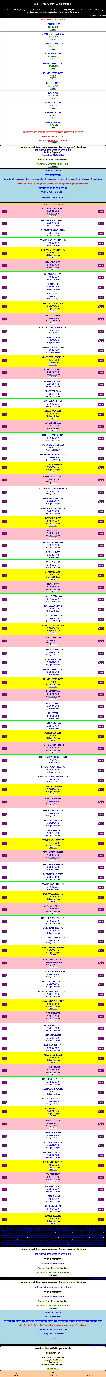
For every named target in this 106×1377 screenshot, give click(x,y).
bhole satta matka (18, 1242)
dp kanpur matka (80, 1246)
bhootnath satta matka (25, 1239)
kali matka (31, 1227)
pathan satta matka (46, 1235)
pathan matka (76, 1227)
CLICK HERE (53, 142)
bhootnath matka (10, 1230)
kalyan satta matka (30, 1242)
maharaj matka (94, 1227)
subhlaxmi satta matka (22, 1235)
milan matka (42, 1230)
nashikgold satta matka (84, 1242)
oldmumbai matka (30, 1233)
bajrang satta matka (42, 1242)
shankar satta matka (65, 1233)
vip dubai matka (85, 1244)
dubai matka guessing (50, 1244)
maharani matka (11, 1228)
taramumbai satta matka (50, 1237)
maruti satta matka (59, 1235)
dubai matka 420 (74, 1244)
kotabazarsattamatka (22, 1244)
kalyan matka (68, 1232)
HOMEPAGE (53, 1369)
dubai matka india (62, 1244)
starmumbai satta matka (26, 1240)
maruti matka (85, 1227)
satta (31, 1244)
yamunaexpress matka (23, 1230)
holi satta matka (78, 1239)
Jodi (4, 212)
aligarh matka (101, 1230)
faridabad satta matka (96, 1237)
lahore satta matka (55, 1239)
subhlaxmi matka (58, 1227)
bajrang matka (77, 1232)
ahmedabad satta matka (82, 1240)
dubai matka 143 (95, 1244)
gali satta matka (10, 1235)
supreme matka (18, 1232)
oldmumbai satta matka (8, 1244)
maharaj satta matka (71, 1235)
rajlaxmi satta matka (12, 1240)
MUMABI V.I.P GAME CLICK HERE (53, 141)
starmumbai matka (90, 1230)
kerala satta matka (53, 1233)
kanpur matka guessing (34, 1246)
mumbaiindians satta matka (67, 1237)
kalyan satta (62, 1246)
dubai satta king (38, 1244)
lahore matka (34, 1230)
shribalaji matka (41, 1227)
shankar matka (14, 1227)
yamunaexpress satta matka (40, 1239)
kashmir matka (87, 1232)
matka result (45, 1246)
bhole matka (59, 1232)
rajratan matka (59, 1230)
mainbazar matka (18, 1233)
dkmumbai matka (98, 1232)
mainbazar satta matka (98, 1242)
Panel (101, 212)
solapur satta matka (21, 1237)
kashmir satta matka (55, 1242)
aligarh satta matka (40, 1240)
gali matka (49, 1227)
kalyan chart (70, 1246)
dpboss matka (54, 1246)
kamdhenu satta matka (97, 1240)
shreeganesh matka (41, 1228)
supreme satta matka (68, 1240)
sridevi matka (24, 1227)
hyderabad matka (7, 1232)
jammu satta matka (6, 1242)
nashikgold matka (7, 1233)
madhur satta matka (85, 1235)
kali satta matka (89, 1233)
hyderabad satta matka (54, 1240)
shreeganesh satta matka (35, 1237)
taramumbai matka (54, 1228)
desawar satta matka (8, 1237)
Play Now (53, 215)
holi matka (50, 1230)
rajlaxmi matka (79, 1230)
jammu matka (51, 1232)
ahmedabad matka (29, 1232)
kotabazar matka (42, 1233)
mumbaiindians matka (67, 1228)
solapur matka (30, 1228)
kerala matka (5, 1227)
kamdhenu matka (41, 1232)
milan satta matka (67, 1239)
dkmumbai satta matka (69, 1242)
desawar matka (21, 1228)
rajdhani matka (69, 1230)
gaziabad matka (79, 1228)
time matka (67, 1227)
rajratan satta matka (89, 1239)
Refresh (53, 29)
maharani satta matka (98, 1235)
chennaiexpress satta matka (9, 1239)
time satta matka (35, 1235)
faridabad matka (90, 1228)
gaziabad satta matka (82, 1237)
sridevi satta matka (78, 1233)
